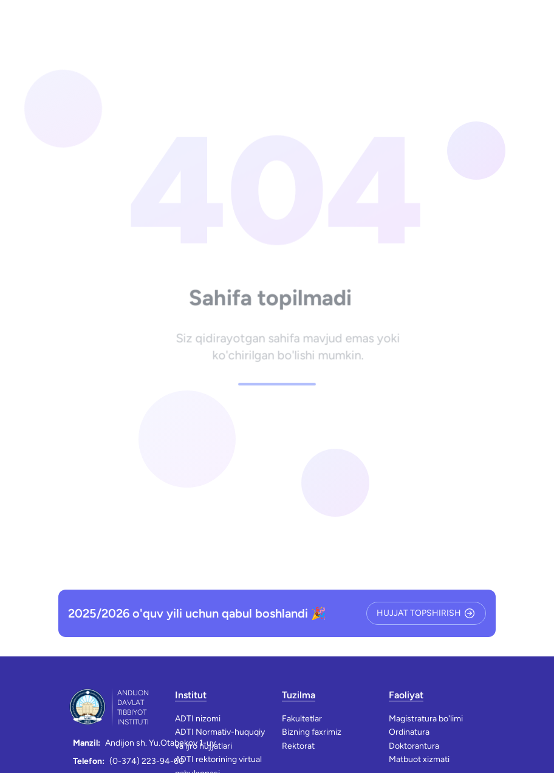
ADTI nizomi (198, 718)
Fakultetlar (302, 718)
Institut (191, 695)
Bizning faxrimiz (311, 732)
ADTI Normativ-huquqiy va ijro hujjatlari (220, 739)
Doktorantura (414, 746)
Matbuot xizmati (419, 759)
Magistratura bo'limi (426, 718)
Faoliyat (406, 695)
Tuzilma (298, 695)
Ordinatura (409, 732)
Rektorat (298, 746)
